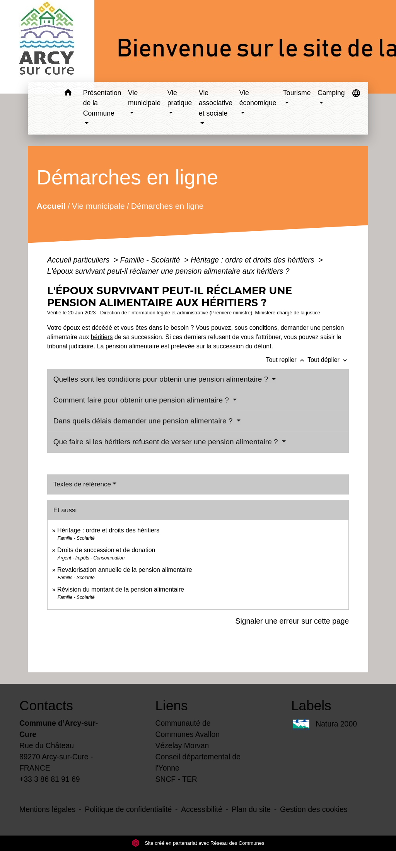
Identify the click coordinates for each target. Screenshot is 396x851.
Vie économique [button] (258, 98)
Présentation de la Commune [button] (102, 103)
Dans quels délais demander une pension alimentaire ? (144, 421)
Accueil (50, 205)
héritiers (102, 337)
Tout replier (286, 359)
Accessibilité (201, 809)
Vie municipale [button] (144, 98)
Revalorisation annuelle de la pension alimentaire (124, 569)
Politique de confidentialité (128, 809)
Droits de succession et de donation (106, 550)
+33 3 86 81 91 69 (49, 779)
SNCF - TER (176, 779)
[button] (68, 94)
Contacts (46, 705)
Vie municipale (98, 205)
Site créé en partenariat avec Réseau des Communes (198, 843)
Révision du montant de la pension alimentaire (120, 589)
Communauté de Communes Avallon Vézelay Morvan (187, 734)
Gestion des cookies (313, 809)
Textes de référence (82, 484)
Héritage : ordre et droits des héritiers (253, 260)
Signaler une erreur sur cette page (292, 621)
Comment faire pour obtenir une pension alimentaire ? (142, 400)
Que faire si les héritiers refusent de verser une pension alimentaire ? (166, 442)
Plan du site (251, 809)
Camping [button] (331, 93)
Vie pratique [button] (179, 98)
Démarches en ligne (167, 205)
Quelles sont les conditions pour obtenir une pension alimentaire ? (161, 379)
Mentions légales (47, 809)
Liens (171, 705)
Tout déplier (328, 359)
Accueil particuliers (79, 260)
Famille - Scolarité (151, 260)
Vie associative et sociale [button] (215, 103)
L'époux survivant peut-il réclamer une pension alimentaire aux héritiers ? (168, 271)
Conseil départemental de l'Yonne (198, 762)
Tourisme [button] (297, 93)
